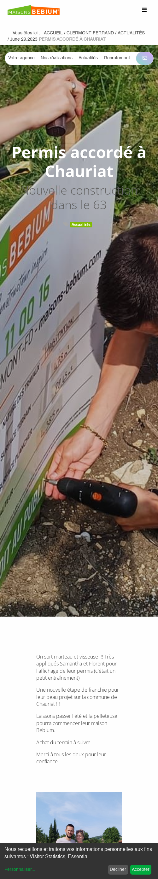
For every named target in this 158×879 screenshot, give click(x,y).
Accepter (140, 869)
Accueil (53, 33)
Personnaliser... (19, 869)
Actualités (81, 224)
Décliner (118, 869)
